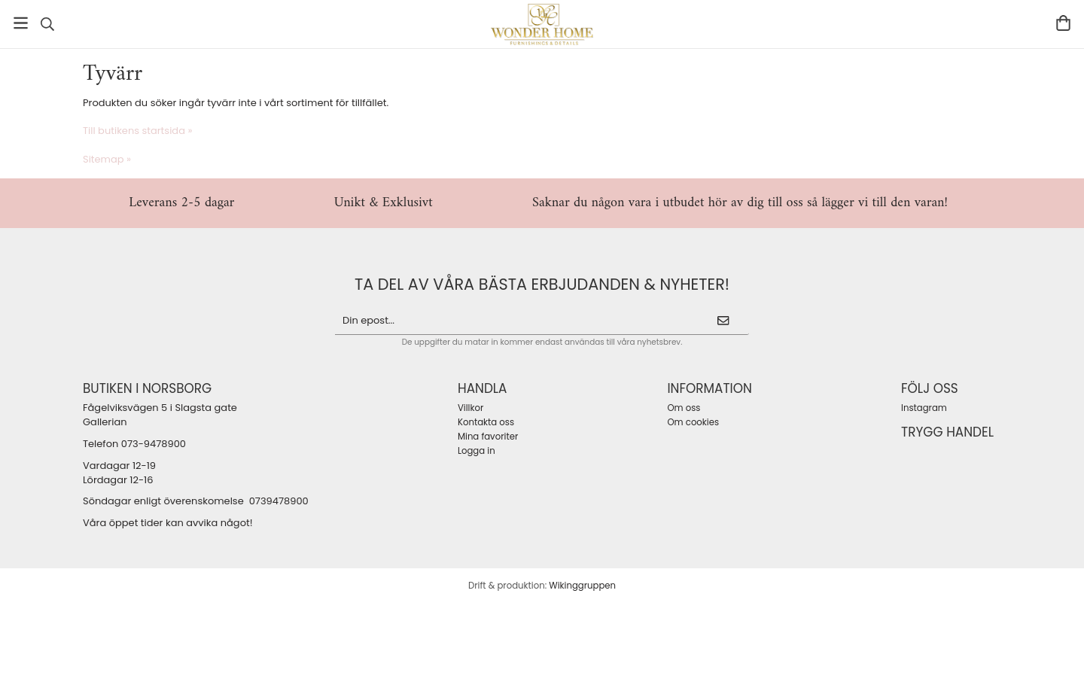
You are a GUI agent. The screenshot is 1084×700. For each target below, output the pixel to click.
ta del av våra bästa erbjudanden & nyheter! (542, 284)
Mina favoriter (488, 437)
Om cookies (693, 422)
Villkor (470, 408)
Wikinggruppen (582, 586)
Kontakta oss (486, 422)
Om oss (683, 408)
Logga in (476, 451)
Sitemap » (107, 159)
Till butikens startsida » (137, 130)
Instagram (924, 408)
